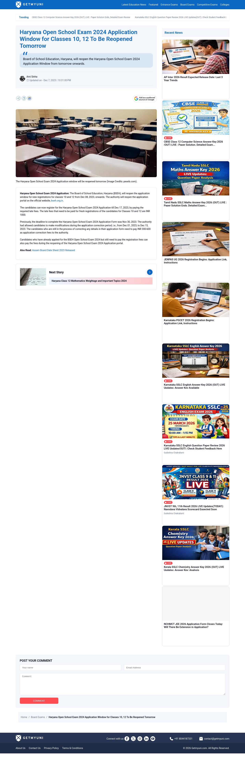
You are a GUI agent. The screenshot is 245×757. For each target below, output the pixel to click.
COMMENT (39, 704)
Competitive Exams (207, 4)
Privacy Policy (51, 751)
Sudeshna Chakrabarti (174, 452)
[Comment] (122, 686)
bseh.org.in (57, 200)
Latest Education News (134, 4)
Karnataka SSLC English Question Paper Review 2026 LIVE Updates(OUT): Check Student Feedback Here (182, 17)
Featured (153, 4)
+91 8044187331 (183, 742)
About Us (20, 751)
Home (24, 720)
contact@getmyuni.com (216, 742)
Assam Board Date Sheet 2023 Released (53, 250)
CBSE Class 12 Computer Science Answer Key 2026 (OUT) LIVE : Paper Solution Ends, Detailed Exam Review (81, 17)
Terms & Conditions (72, 751)
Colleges (224, 4)
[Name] (70, 667)
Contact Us (35, 751)
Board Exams (187, 4)
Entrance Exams (169, 4)
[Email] (174, 667)
